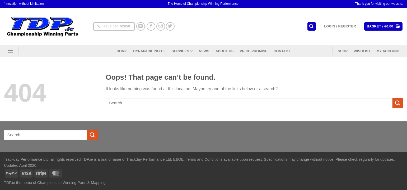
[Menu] (10, 50)
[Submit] (397, 103)
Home (122, 51)
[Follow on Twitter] (170, 26)
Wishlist (362, 51)
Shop (343, 51)
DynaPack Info (149, 51)
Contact (282, 51)
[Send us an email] (140, 26)
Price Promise (254, 51)
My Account (388, 51)
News (204, 51)
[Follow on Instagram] (160, 26)
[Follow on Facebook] (151, 26)
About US (225, 51)
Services (182, 51)
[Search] (311, 26)
